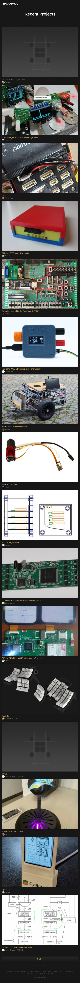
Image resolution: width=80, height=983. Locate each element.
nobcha (6, 140)
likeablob (7, 892)
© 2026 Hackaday (40, 978)
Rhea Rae (7, 198)
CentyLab (7, 371)
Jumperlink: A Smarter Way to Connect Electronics (21, 600)
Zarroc (6, 429)
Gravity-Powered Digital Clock (13, 80)
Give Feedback (35, 971)
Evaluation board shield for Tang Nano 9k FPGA (20, 311)
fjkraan (6, 256)
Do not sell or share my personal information (40, 973)
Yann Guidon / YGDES (12, 776)
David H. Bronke (10, 719)
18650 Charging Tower (11, 542)
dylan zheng (8, 603)
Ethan (6, 82)
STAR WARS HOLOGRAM (12, 832)
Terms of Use (47, 971)
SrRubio (6, 834)
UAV (4, 195)
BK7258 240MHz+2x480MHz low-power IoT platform (22, 658)
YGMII (4, 774)
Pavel (5, 314)
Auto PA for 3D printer (10, 485)
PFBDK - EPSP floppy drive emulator (16, 253)
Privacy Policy (58, 971)
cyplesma (7, 545)
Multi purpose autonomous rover (14, 427)
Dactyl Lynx (6, 716)
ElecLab (6, 661)
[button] (74, 3)
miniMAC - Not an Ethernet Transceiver (17, 947)
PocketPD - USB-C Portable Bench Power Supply (21, 369)
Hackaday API (69, 971)
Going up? (40, 966)
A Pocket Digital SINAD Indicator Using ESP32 (20, 137)
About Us (9, 971)
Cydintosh (6, 889)
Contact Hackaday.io (21, 971)
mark (5, 487)
